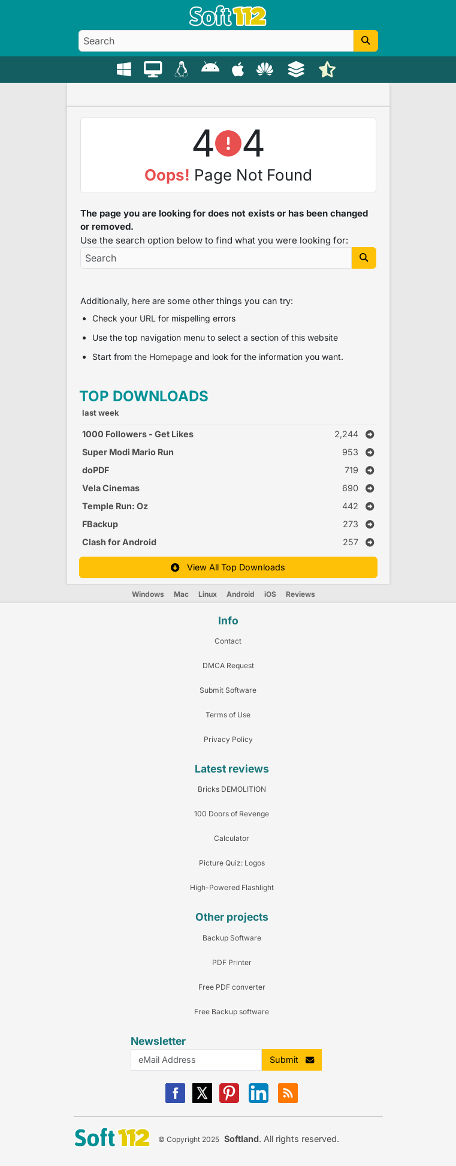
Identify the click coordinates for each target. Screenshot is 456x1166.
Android (241, 594)
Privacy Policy (228, 739)
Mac (181, 594)
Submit (292, 1059)
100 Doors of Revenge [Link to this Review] (231, 813)
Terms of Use (228, 714)
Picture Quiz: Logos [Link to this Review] (232, 862)
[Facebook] (175, 1100)
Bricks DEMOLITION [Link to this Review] (232, 789)
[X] (202, 1100)
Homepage (170, 356)
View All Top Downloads (228, 567)
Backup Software (232, 937)
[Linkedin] (258, 1100)
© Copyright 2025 (188, 1139)
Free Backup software (231, 1011)
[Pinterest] (229, 1100)
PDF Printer (232, 962)
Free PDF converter (231, 986)
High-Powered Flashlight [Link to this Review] (232, 887)
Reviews (300, 594)
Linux (207, 594)
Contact (228, 640)
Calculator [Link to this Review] (231, 838)
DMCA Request (228, 665)
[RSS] (288, 1100)
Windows (148, 594)
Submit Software (228, 690)
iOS (270, 594)
